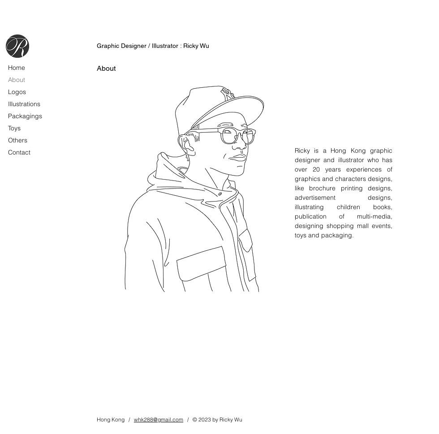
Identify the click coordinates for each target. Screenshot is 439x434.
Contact (19, 152)
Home (16, 68)
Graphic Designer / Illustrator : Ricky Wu (153, 45)
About (16, 80)
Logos (17, 92)
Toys (14, 128)
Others (17, 140)
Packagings (25, 116)
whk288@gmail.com (158, 419)
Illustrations (24, 104)
